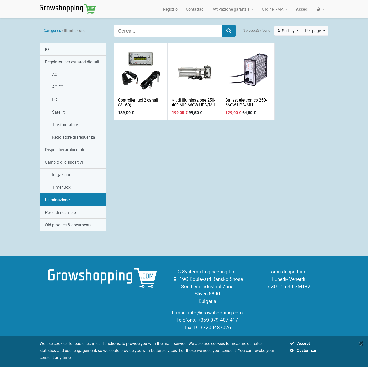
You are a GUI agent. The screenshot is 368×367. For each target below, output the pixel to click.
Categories (52, 30)
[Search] (229, 31)
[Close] (361, 343)
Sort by (287, 31)
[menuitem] (170, 9)
